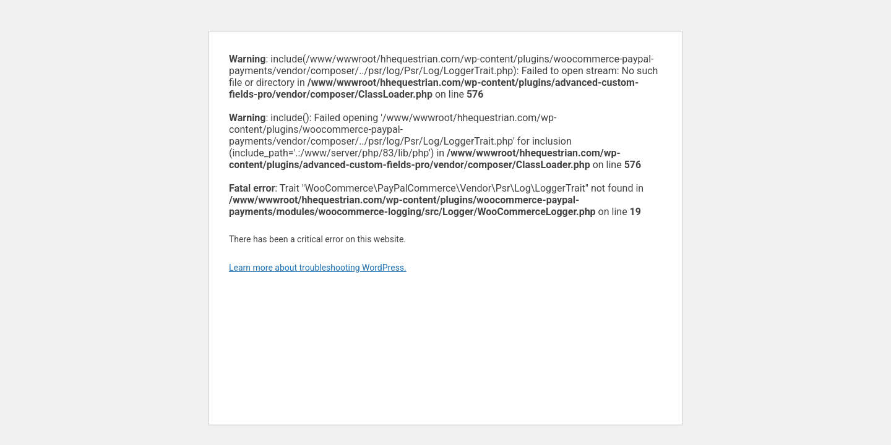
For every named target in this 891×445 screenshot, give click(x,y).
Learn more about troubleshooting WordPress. (318, 268)
